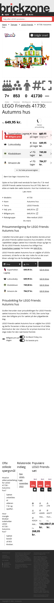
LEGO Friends (27, 24)
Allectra (35, 556)
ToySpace (36, 592)
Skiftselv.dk (36, 588)
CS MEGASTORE (44, 564)
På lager (32, 154)
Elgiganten (36, 566)
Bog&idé (39, 559)
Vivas (48, 592)
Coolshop (44, 563)
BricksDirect (36, 561)
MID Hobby (36, 583)
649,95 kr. (42, 133)
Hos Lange (42, 570)
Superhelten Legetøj (11, 248)
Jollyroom (39, 572)
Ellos (40, 566)
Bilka (39, 558)
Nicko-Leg (41, 583)
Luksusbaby (12, 279)
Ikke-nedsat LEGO (35, 217)
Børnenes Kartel (42, 560)
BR (46, 560)
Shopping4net (40, 587)
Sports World (42, 590)
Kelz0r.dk (43, 572)
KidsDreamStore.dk (41, 573)
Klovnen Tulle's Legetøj (44, 575)
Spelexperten (36, 590)
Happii (44, 569)
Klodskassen (36, 575)
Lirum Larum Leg (37, 581)
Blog (29, 14)
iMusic (35, 572)
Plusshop (44, 584)
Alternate (39, 556)
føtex (39, 568)
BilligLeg (42, 558)
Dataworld (36, 565)
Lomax (42, 581)
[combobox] (27, 19)
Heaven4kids (36, 570)
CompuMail (44, 561)
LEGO (47, 579)
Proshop (39, 586)
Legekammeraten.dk (38, 578)
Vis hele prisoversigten (27, 170)
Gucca (41, 569)
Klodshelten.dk (45, 574)
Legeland (35, 579)
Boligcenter (43, 559)
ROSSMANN (44, 586)
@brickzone (6, 565)
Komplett (35, 577)
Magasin (35, 582)
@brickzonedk (7, 566)
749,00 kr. (42, 154)
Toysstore (40, 592)
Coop (47, 563)
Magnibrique (40, 582)
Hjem (5, 14)
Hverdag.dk (46, 570)
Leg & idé (40, 577)
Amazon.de (12, 291)
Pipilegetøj (36, 584)
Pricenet (35, 586)
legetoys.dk (43, 579)
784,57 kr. (42, 163)
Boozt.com (36, 560)
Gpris (38, 569)
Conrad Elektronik (37, 563)
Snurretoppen (42, 588)
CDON (40, 561)
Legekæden (45, 578)
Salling (35, 587)
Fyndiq (46, 568)
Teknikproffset (46, 591)
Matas (45, 582)
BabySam (36, 558)
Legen (39, 579)
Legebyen (44, 577)
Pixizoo (40, 584)
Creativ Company (37, 564)
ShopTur (45, 587)
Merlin (47, 582)
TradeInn (44, 592)
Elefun (47, 565)
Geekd (35, 569)
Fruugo (42, 568)
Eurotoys (43, 566)
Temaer (17, 14)
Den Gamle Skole (42, 565)
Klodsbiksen (12, 285)
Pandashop (46, 583)
